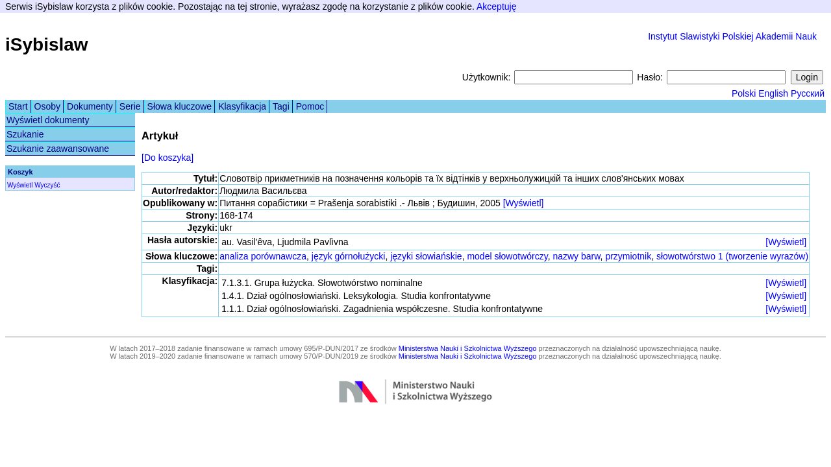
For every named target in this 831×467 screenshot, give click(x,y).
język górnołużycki (349, 256)
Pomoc (310, 106)
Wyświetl (19, 185)
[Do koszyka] (167, 157)
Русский (808, 93)
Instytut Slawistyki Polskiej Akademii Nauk (732, 36)
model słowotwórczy (507, 256)
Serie (130, 106)
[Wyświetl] (523, 203)
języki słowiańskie (426, 256)
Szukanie (25, 134)
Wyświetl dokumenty (47, 120)
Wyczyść (47, 185)
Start (18, 106)
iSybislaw (46, 44)
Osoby (47, 106)
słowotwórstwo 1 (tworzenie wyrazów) (732, 256)
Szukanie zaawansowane (57, 148)
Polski (744, 93)
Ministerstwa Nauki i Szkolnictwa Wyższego (468, 348)
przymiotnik (628, 256)
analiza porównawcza (262, 256)
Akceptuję (496, 6)
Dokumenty (90, 106)
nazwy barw (576, 256)
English (773, 93)
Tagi (281, 106)
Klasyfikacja (242, 106)
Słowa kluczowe (179, 106)
